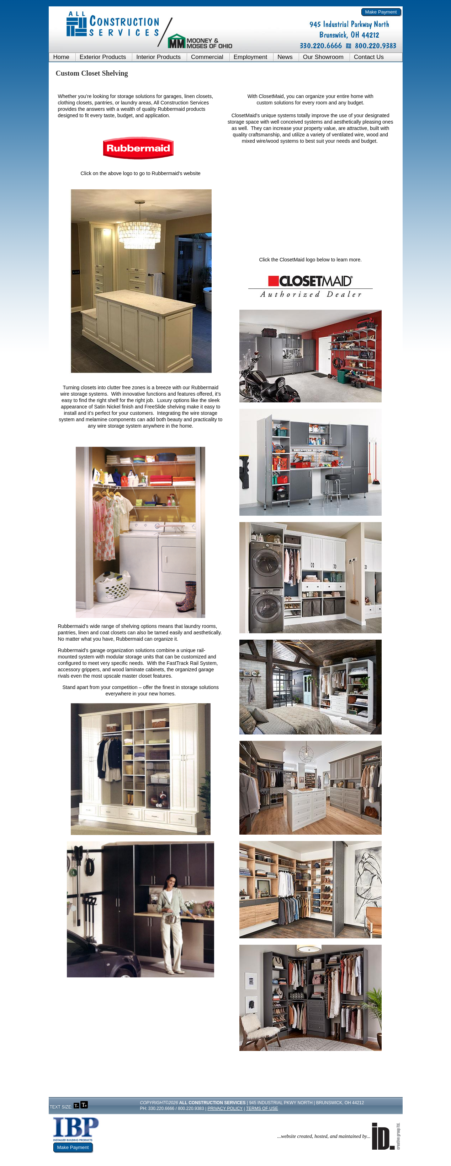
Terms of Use (262, 1108)
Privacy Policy (225, 1108)
